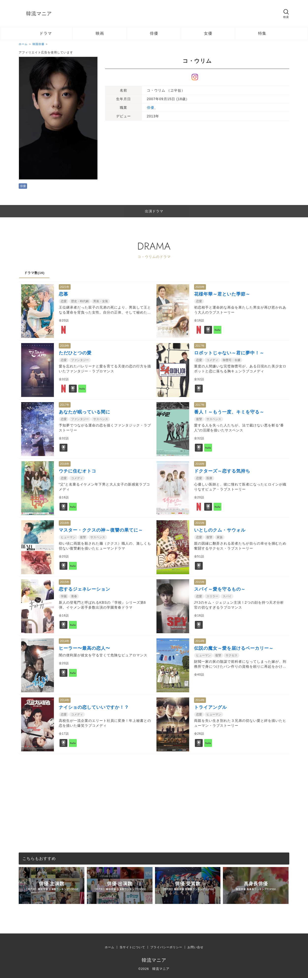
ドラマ (45, 33)
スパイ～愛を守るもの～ (220, 589)
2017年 (200, 345)
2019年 (65, 345)
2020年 (200, 287)
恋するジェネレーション (84, 589)
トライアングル (210, 707)
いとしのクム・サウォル (220, 530)
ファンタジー (80, 360)
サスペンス (100, 419)
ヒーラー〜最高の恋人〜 (84, 648)
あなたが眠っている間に (84, 412)
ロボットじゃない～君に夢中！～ (229, 352)
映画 (100, 33)
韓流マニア (39, 13)
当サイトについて (132, 947)
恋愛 (64, 301)
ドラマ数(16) (34, 273)
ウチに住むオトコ (77, 471)
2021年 (65, 287)
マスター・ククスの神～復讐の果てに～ (101, 530)
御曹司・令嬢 (231, 360)
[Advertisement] (154, 788)
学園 (64, 596)
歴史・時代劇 (80, 301)
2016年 (65, 464)
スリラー (212, 596)
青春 (74, 596)
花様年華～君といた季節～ (222, 294)
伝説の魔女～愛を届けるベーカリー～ (234, 648)
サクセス (231, 655)
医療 (209, 478)
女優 (208, 33)
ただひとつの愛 (75, 352)
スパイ (227, 596)
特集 (262, 33)
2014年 (65, 641)
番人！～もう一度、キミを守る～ (229, 412)
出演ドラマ (154, 211)
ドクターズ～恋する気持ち (222, 471)
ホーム (109, 947)
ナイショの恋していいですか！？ (94, 707)
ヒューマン (68, 537)
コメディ (212, 360)
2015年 (200, 523)
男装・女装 (100, 301)
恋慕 (63, 294)
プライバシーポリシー (166, 947)
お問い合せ (195, 947)
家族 (220, 537)
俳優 (154, 33)
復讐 (199, 419)
